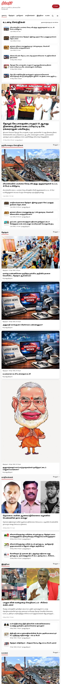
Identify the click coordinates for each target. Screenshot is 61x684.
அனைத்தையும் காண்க (49, 22)
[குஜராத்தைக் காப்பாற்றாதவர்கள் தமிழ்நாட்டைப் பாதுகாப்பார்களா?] (30, 421)
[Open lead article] (30, 102)
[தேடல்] (53, 16)
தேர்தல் (12, 15)
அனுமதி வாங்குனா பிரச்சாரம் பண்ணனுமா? (23, 325)
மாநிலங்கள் (30, 15)
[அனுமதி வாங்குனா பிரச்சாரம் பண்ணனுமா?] (30, 301)
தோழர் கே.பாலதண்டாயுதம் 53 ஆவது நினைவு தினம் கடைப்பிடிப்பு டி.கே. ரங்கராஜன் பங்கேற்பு (26, 126)
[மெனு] (58, 16)
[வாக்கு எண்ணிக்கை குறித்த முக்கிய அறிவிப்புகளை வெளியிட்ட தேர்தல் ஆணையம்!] (30, 252)
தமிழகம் (20, 15)
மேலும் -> (56, 145)
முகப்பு (4, 15)
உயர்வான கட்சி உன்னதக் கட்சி (17, 374)
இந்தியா (40, 15)
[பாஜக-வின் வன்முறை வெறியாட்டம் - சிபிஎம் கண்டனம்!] (30, 584)
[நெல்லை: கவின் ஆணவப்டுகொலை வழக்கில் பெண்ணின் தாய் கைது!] (30, 497)
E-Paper (56, 6)
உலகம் (48, 15)
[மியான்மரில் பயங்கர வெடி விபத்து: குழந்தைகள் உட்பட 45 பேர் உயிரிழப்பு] (30, 165)
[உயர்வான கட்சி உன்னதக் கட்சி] (30, 350)
